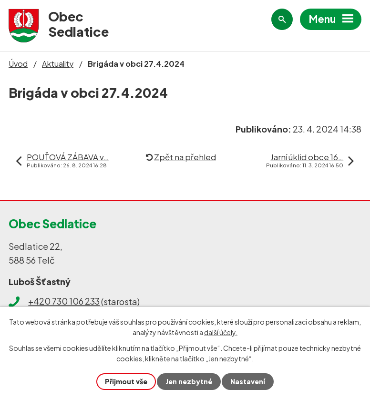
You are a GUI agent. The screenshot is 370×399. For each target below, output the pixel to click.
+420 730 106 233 (64, 301)
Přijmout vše (126, 381)
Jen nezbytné (188, 381)
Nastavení (247, 381)
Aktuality (57, 64)
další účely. (220, 332)
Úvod (18, 64)
